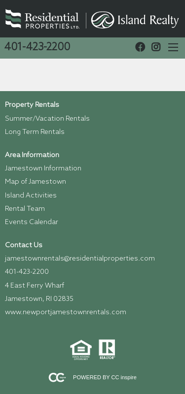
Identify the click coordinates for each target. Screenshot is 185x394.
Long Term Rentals (35, 132)
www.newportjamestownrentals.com (65, 312)
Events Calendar (31, 222)
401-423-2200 (37, 47)
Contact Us (23, 245)
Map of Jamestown (35, 182)
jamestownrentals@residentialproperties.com (80, 259)
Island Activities (31, 196)
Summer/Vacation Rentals (47, 119)
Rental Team (25, 209)
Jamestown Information (43, 168)
